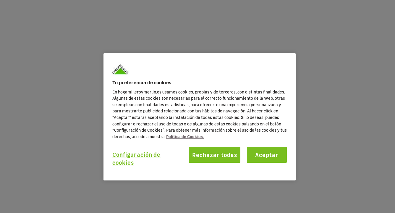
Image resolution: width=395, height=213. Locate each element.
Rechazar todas (214, 155)
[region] (199, 116)
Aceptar (267, 155)
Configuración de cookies (136, 158)
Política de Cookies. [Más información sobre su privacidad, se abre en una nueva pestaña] (185, 136)
